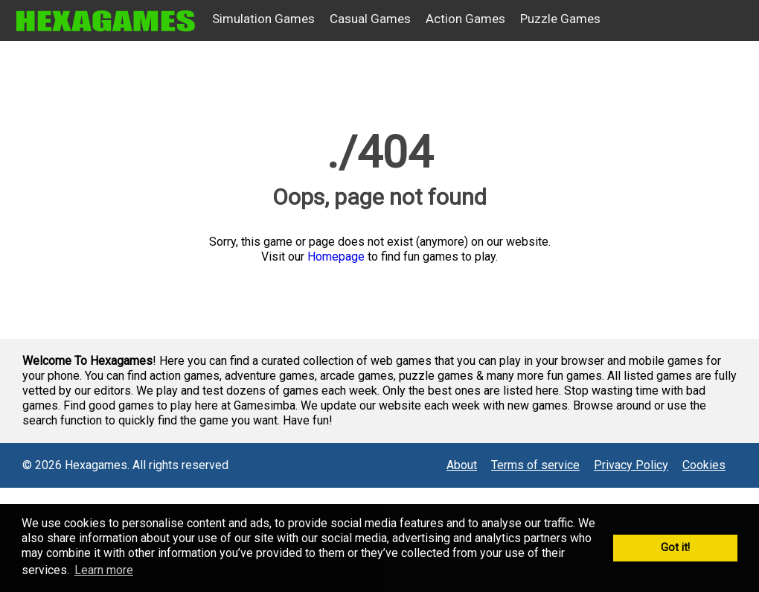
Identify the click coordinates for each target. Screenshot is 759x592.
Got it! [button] (675, 547)
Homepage (336, 256)
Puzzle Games (560, 18)
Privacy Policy (631, 465)
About (461, 465)
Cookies (704, 465)
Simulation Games (263, 18)
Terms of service (535, 465)
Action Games (465, 18)
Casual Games (370, 18)
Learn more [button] (103, 570)
